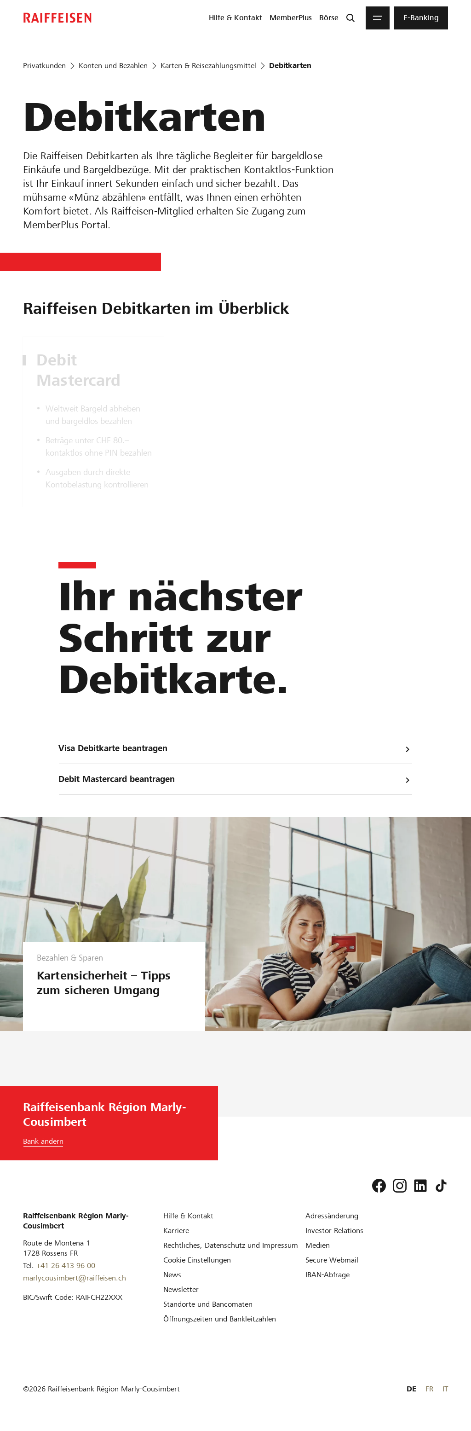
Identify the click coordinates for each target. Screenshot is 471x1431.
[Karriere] (176, 1230)
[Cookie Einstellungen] (197, 1260)
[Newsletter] (181, 1289)
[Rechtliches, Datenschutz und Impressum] (230, 1245)
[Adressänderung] (331, 1215)
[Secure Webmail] (331, 1260)
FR (429, 1389)
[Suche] (350, 17)
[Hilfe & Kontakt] (188, 1215)
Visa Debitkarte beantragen (235, 748)
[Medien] (317, 1245)
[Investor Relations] (334, 1230)
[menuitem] (235, 17)
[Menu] (378, 17)
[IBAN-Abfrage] (327, 1274)
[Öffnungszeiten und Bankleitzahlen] (219, 1319)
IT (445, 1389)
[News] (172, 1274)
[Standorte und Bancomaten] (208, 1304)
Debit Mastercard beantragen (235, 779)
